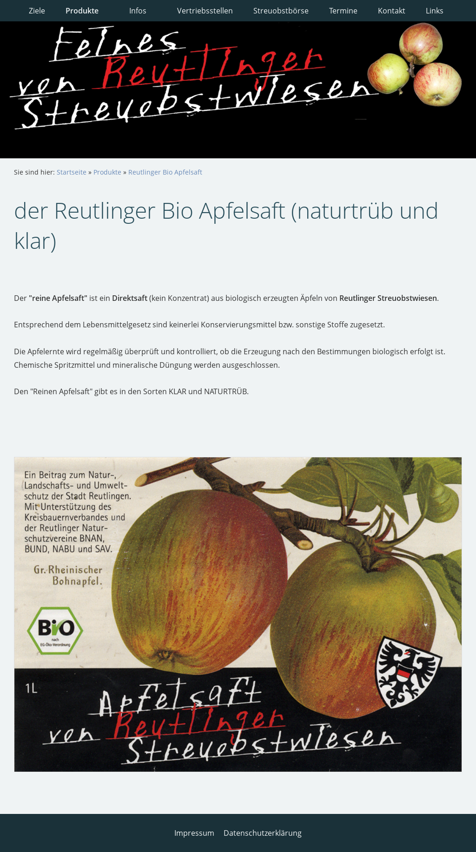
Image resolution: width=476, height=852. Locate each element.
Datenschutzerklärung (263, 833)
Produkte (107, 172)
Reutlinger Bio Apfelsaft (165, 172)
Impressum (194, 833)
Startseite (71, 172)
